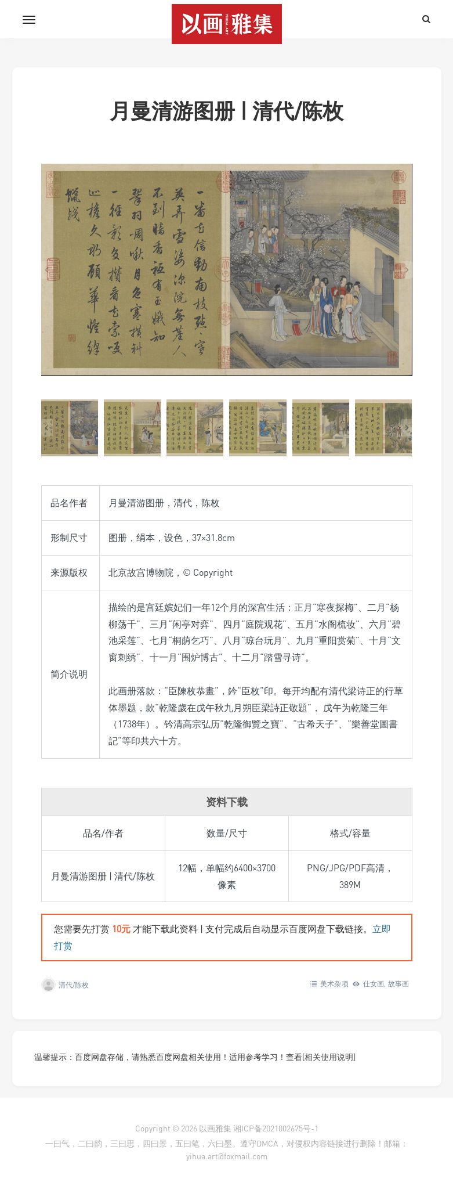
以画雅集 (215, 1128)
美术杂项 (334, 983)
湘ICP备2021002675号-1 (275, 1128)
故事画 (398, 983)
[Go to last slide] (47, 270)
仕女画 (374, 983)
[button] (69, 427)
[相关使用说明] (329, 1057)
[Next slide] (406, 270)
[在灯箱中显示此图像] (226, 270)
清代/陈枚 (74, 984)
